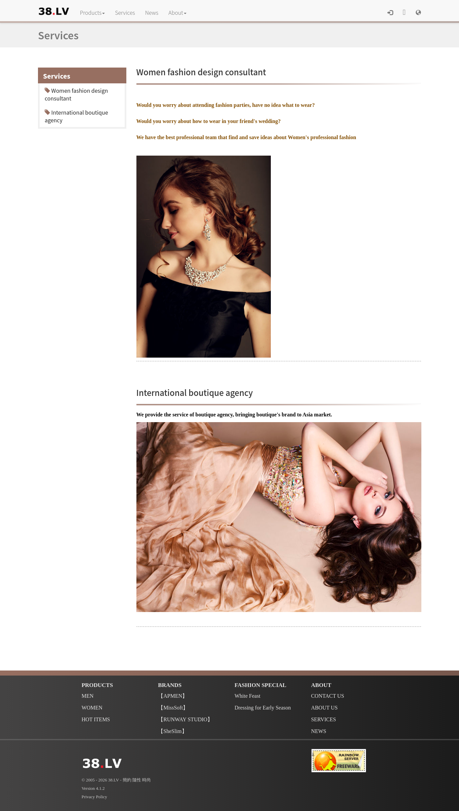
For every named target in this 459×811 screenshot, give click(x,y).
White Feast (247, 696)
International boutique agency (76, 116)
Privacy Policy (94, 796)
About (177, 12)
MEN (88, 696)
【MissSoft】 (173, 708)
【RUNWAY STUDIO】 (185, 719)
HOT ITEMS (96, 719)
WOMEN (92, 708)
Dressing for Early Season (263, 708)
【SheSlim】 (172, 731)
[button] (418, 12)
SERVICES (323, 719)
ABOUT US (324, 708)
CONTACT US (327, 696)
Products (92, 12)
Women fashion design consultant (76, 94)
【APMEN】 (172, 696)
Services (125, 12)
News (152, 12)
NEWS (318, 731)
